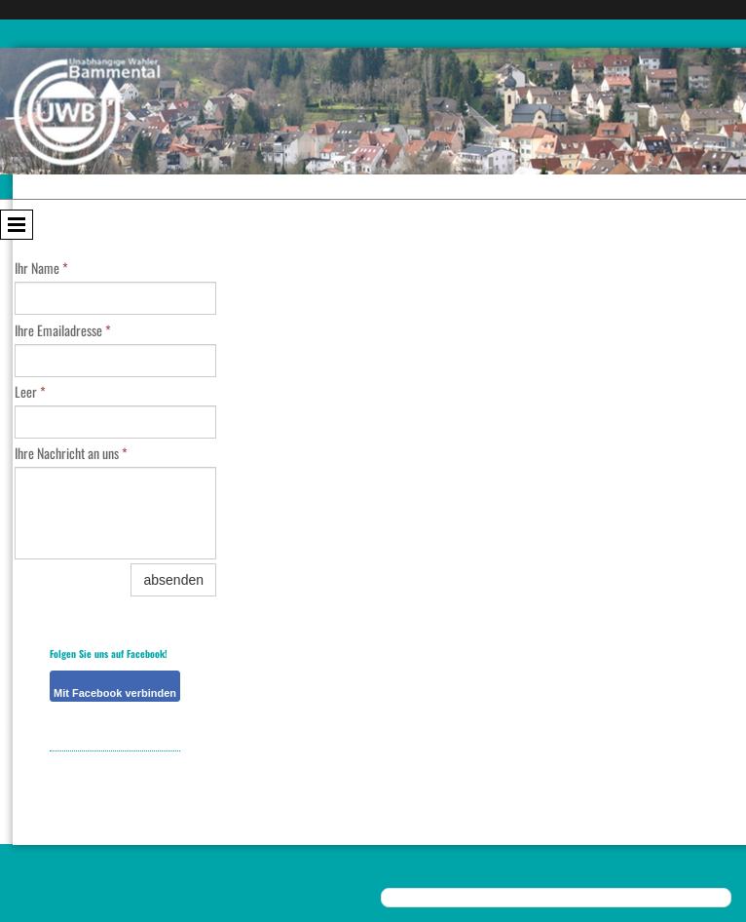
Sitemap (216, 860)
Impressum (31, 860)
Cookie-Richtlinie (155, 860)
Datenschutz (85, 860)
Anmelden (716, 885)
